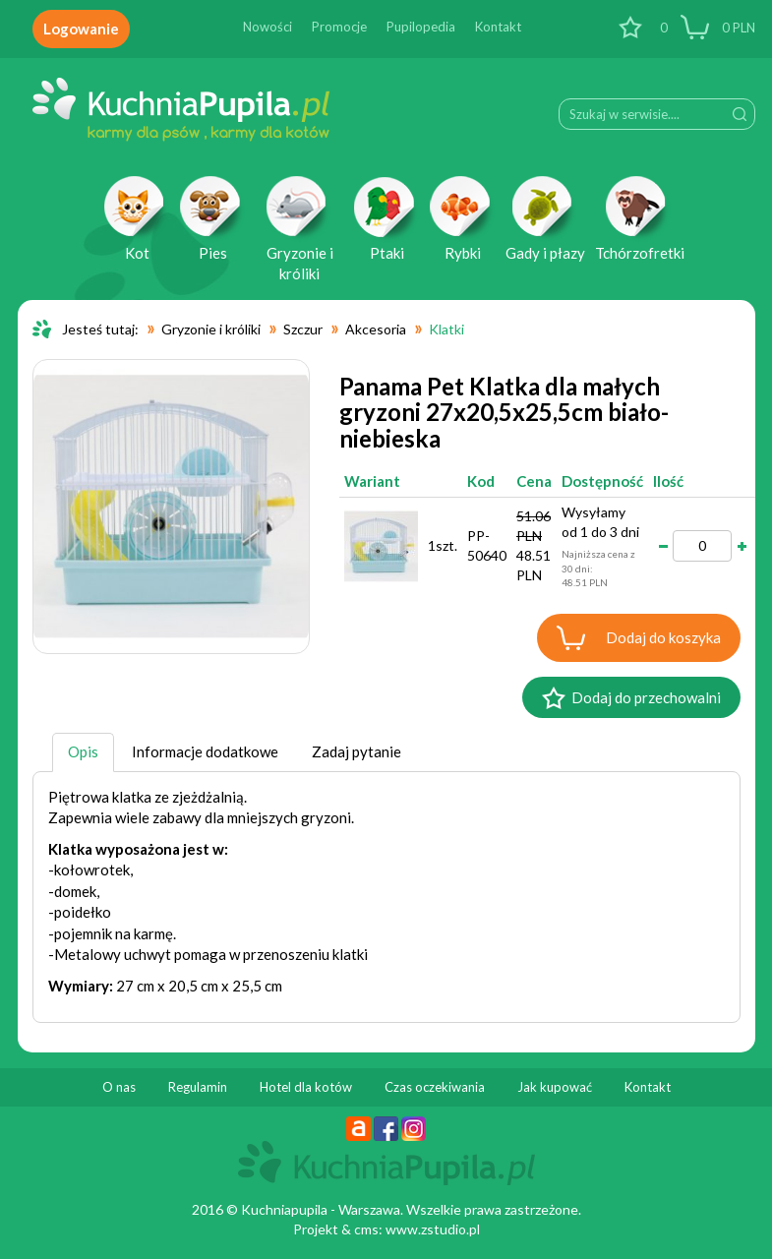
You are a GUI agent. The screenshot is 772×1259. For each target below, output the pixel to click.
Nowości (267, 26)
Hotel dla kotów (306, 1087)
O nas (119, 1087)
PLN (737, 27)
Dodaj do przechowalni (646, 697)
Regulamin (197, 1087)
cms (366, 1229)
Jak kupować (554, 1087)
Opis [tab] (83, 751)
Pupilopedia (420, 26)
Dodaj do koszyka (663, 637)
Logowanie (81, 28)
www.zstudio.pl (433, 1229)
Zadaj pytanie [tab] (356, 751)
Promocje (339, 26)
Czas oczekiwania (435, 1087)
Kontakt (498, 26)
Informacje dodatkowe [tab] (205, 751)
